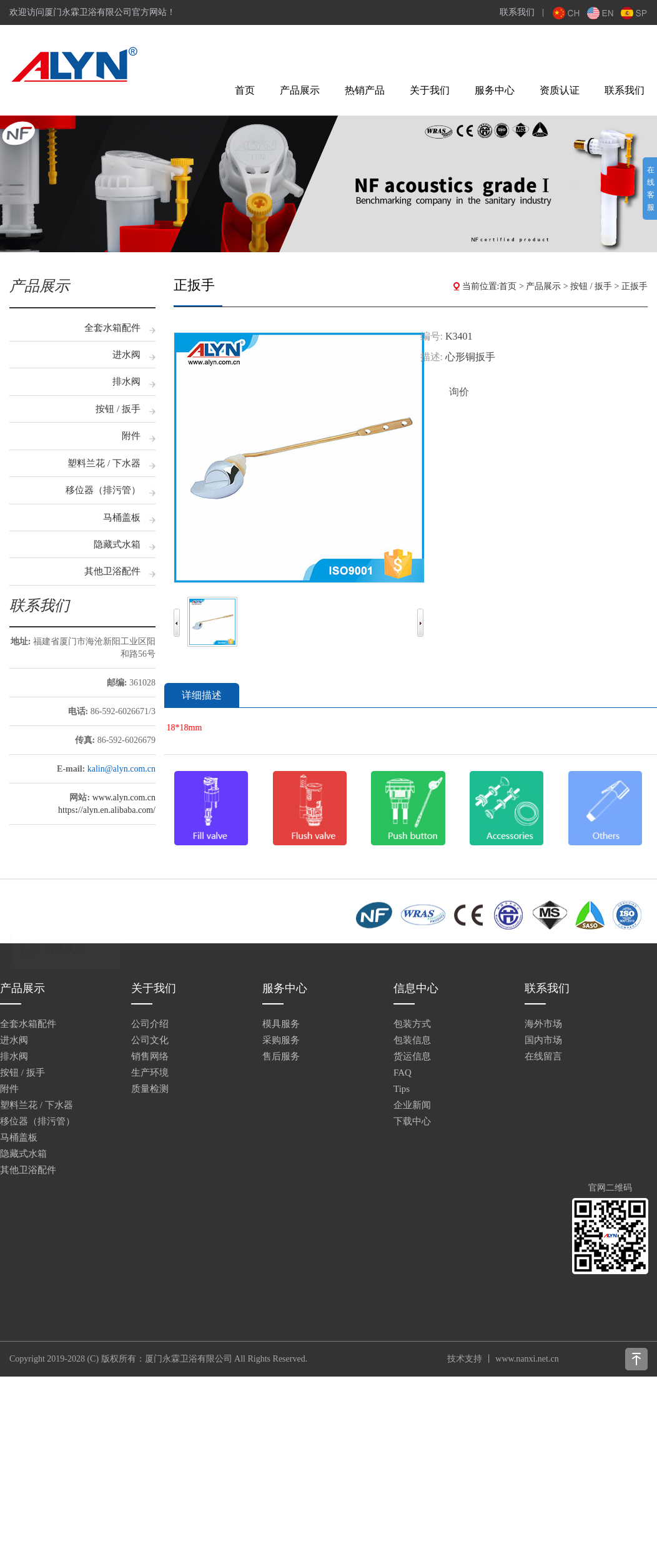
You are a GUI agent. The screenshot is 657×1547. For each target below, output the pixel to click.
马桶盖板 (122, 518)
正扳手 (634, 286)
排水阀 (126, 381)
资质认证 (560, 90)
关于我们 (430, 90)
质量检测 (150, 1089)
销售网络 (150, 1056)
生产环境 (150, 1073)
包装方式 (412, 1024)
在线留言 (543, 1056)
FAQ (402, 1073)
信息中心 (415, 988)
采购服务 (281, 1040)
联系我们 (517, 12)
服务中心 (495, 90)
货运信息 (412, 1056)
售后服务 (281, 1056)
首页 (245, 90)
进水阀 (126, 355)
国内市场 (543, 1040)
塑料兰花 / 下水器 (104, 463)
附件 (131, 436)
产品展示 (300, 90)
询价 (459, 391)
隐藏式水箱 (117, 544)
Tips (401, 1089)
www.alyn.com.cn (124, 797)
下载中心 (412, 1121)
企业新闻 (412, 1105)
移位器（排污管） (103, 490)
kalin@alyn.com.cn (121, 769)
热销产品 (365, 90)
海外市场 (543, 1024)
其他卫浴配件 (112, 571)
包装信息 (412, 1040)
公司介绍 (150, 1024)
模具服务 (281, 1024)
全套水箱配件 (112, 328)
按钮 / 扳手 (118, 409)
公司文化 (150, 1040)
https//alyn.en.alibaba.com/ (107, 810)
